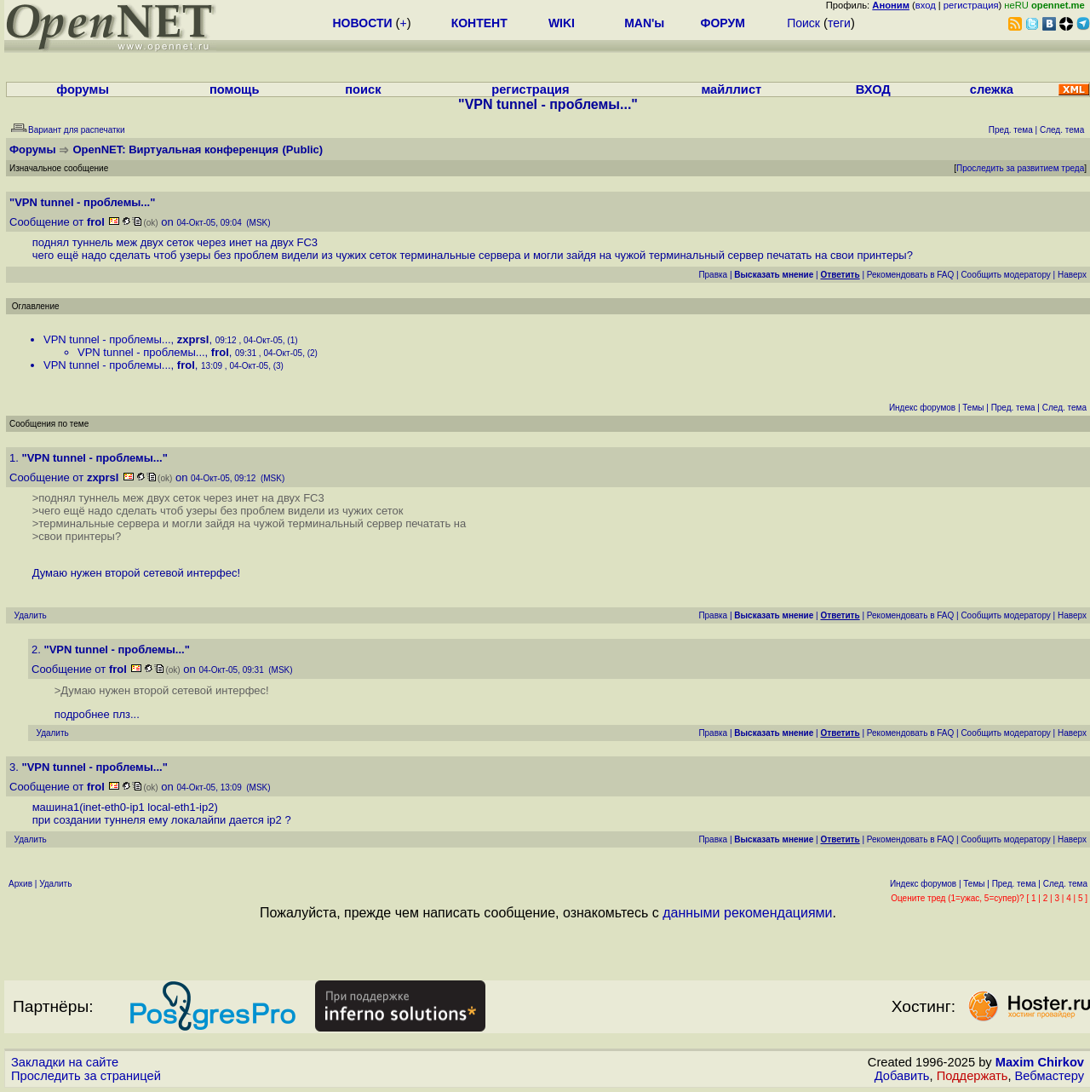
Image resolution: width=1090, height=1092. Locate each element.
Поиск (803, 23)
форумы (82, 89)
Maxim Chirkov (1039, 1062)
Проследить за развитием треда (1020, 168)
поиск (363, 89)
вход (925, 5)
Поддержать (972, 1076)
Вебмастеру (1049, 1076)
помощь (234, 89)
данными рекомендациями (747, 912)
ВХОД (873, 89)
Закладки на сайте (64, 1062)
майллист (731, 89)
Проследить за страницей (86, 1076)
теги (839, 23)
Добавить (902, 1076)
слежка (991, 89)
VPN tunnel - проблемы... (107, 339)
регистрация (971, 5)
